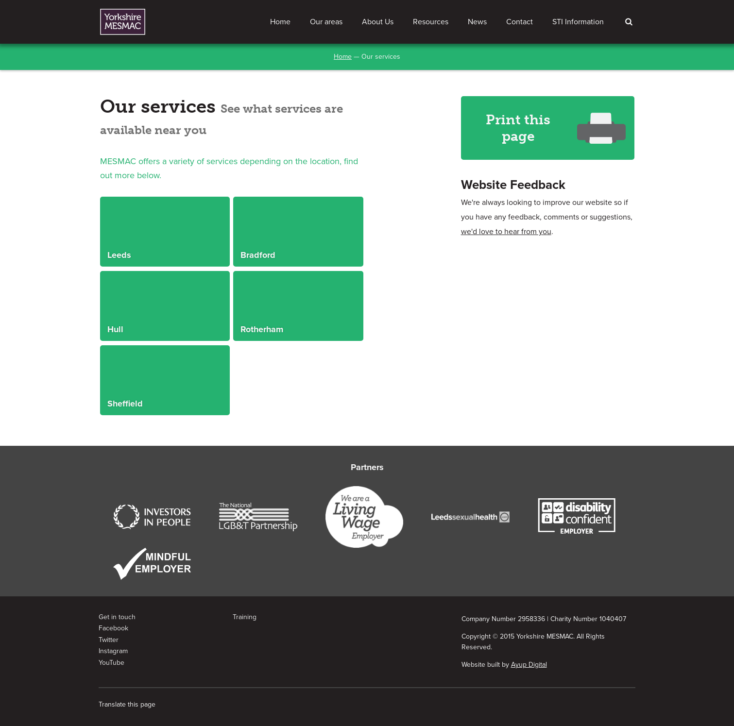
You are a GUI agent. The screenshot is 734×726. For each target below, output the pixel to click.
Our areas (326, 22)
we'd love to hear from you (506, 231)
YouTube (111, 662)
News (477, 22)
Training (244, 617)
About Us (377, 22)
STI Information (578, 22)
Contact (519, 22)
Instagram (113, 651)
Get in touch (117, 617)
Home (280, 22)
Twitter (109, 640)
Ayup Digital (529, 664)
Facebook (113, 628)
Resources (430, 22)
